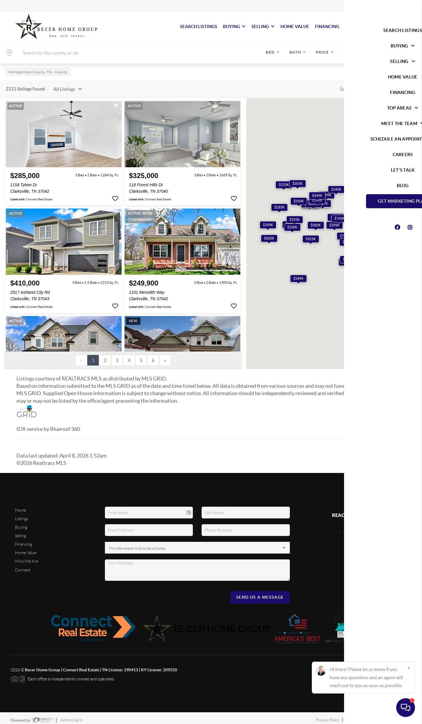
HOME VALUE (294, 26)
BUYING (234, 26)
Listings (21, 515)
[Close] (408, 667)
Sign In (399, 6)
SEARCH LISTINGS (198, 26)
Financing (23, 540)
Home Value (25, 549)
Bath (297, 52)
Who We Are (26, 557)
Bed (273, 52)
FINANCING (327, 26)
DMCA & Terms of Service (369, 716)
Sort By (347, 85)
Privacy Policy (327, 716)
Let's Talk (389, 26)
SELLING (263, 26)
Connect (22, 566)
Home (20, 506)
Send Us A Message (260, 593)
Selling (20, 532)
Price (325, 52)
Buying (21, 523)
